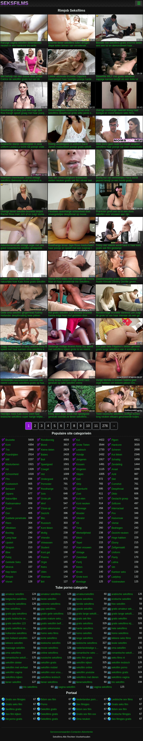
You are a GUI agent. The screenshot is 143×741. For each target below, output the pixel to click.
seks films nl (118, 657)
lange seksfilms (84, 638)
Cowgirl (45, 469)
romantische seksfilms (16, 657)
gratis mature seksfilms (52, 618)
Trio (7, 449)
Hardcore (116, 444)
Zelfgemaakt (118, 547)
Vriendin (45, 537)
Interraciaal (117, 508)
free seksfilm (118, 603)
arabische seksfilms (122, 594)
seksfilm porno (119, 667)
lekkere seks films (121, 638)
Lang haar (10, 537)
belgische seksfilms (15, 599)
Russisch (46, 523)
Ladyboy (116, 576)
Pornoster (46, 484)
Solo (43, 493)
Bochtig (9, 532)
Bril (42, 581)
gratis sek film (83, 618)
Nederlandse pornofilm (87, 699)
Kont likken (47, 528)
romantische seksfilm (122, 652)
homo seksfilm (84, 633)
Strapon (9, 547)
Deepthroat (117, 488)
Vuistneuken (118, 581)
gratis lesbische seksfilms (16, 618)
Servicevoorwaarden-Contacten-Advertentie (71, 732)
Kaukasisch (11, 484)
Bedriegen (117, 528)
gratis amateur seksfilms (122, 608)
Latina (114, 562)
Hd (7, 469)
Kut (78, 440)
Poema (45, 557)
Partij (79, 562)
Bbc (43, 518)
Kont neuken (83, 503)
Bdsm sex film (48, 699)
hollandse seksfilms (16, 633)
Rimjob (9, 576)
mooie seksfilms (49, 647)
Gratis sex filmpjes (15, 699)
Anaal (114, 469)
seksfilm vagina (13, 672)
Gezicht (45, 513)
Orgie (44, 562)
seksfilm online (84, 667)
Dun (7, 513)
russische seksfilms (51, 657)
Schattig (115, 459)
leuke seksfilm (119, 643)
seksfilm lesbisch (120, 662)
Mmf (43, 503)
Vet (113, 567)
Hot (43, 474)
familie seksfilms (85, 603)
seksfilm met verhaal (16, 667)
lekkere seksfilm (14, 643)
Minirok (9, 567)
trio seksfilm (117, 682)
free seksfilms (12, 608)
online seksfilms (49, 652)
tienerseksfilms (84, 682)
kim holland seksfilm (16, 638)
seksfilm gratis (48, 662)
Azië (113, 474)
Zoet (78, 493)
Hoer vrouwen (84, 547)
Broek (79, 572)
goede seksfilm (84, 608)
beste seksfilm (48, 599)
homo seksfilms (119, 633)
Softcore (116, 503)
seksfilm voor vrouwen (52, 672)
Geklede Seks (13, 562)
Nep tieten (11, 572)
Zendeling (116, 464)
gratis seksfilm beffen (52, 623)
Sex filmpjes (83, 704)
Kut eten (80, 498)
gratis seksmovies (50, 628)
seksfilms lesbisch (50, 677)
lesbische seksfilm (51, 643)
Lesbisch (81, 449)
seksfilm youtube (85, 672)
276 (105, 426)
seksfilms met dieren (87, 677)
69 (77, 523)
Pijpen (114, 440)
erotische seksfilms (15, 603)
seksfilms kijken (13, 677)
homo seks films (49, 633)
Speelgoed (46, 464)
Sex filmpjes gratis (121, 719)
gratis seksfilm (119, 618)
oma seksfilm (118, 647)
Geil (78, 479)
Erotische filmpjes (121, 714)
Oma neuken (83, 719)
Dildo (114, 493)
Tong (79, 528)
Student (45, 547)
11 (96, 426)
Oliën (44, 572)
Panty (114, 557)
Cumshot (116, 484)
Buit (43, 459)
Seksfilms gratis (49, 714)
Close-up (46, 508)
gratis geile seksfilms (52, 613)
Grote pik (46, 498)
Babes (44, 454)
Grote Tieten (83, 444)
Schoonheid (11, 474)
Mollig (44, 532)
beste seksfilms (84, 599)
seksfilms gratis (119, 672)
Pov (113, 513)
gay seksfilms (48, 608)
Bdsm (79, 567)
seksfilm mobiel (49, 667)
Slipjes (79, 474)
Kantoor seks (118, 572)
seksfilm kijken (84, 662)
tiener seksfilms (49, 682)
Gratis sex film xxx (86, 714)
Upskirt (9, 542)
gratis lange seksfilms (122, 613)
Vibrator (80, 518)
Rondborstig (47, 440)
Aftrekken (10, 528)
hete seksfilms (119, 628)
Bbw (7, 552)
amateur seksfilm (14, 594)
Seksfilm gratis (49, 709)
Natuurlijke (11, 498)
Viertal (114, 523)
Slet (113, 479)
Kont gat (45, 552)
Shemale (45, 576)
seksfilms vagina (120, 677)
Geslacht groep (119, 498)
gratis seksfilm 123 (15, 623)
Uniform (115, 552)
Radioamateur (13, 503)
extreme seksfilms (50, 603)
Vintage (80, 552)
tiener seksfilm (13, 682)
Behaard (10, 488)
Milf (7, 459)
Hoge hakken (118, 537)
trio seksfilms (30, 687)
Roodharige (47, 488)
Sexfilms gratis (13, 709)
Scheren (116, 449)
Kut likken (116, 454)
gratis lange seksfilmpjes (87, 613)
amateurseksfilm (85, 594)
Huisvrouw (117, 518)
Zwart (8, 508)
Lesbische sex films (122, 699)
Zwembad (81, 557)
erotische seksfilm (121, 599)
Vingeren (81, 469)
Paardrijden (11, 454)
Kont (8, 444)
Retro (44, 567)
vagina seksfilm (67, 687)
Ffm (7, 479)
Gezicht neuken (119, 532)
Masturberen (12, 464)
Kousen (80, 464)
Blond (44, 444)
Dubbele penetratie (15, 518)
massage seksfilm (15, 647)
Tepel (79, 542)
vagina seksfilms (103, 687)
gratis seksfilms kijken (122, 623)
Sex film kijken (13, 714)
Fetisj (8, 557)
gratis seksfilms (84, 623)
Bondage (81, 581)
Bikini (79, 537)
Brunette (10, 440)
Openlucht (81, 488)
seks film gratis (84, 657)
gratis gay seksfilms (16, 613)
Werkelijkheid (83, 532)
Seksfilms (14, 3)
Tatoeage (81, 508)
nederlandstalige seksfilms (87, 647)
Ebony (114, 542)
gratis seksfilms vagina (16, 628)
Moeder (80, 513)
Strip (78, 484)
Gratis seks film (13, 704)
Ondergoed (47, 479)
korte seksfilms (49, 638)
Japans (9, 493)
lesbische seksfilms (86, 643)
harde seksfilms (84, 628)
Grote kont (82, 576)
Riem (8, 523)
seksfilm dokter (13, 662)
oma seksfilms (13, 652)
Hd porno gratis (13, 719)
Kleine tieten (47, 449)
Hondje (80, 454)
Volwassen (46, 542)
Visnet (8, 581)
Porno (44, 704)
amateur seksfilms (51, 594)
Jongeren (81, 459)
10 (88, 426)
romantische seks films (87, 652)
